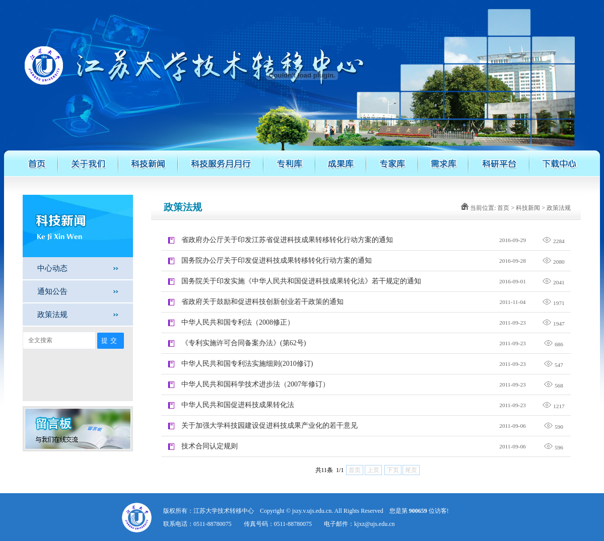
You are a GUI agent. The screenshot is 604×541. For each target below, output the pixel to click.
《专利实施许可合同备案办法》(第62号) (243, 343)
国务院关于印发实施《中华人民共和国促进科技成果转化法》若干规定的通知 (301, 281)
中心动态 (52, 268)
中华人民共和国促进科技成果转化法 (237, 405)
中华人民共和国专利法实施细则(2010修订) (247, 363)
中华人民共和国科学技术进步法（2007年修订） (255, 384)
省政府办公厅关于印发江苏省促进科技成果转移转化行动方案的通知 (287, 240)
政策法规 (52, 314)
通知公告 (52, 291)
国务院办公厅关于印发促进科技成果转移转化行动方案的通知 (276, 260)
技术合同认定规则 (209, 446)
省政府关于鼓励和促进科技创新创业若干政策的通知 (262, 301)
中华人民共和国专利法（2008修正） (237, 322)
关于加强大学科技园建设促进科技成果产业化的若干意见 (269, 425)
